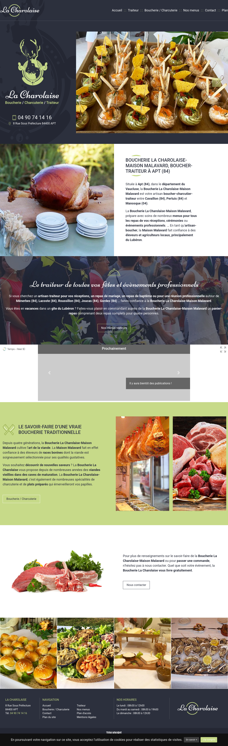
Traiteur (133, 10)
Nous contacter (136, 585)
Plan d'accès (84, 713)
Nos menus (191, 10)
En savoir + (191, 739)
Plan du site (49, 717)
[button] (87, 82)
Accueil (117, 10)
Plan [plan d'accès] (225, 10)
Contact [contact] (210, 10)
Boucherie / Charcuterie (160, 10)
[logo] (19, 10)
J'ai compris (209, 739)
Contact (46, 713)
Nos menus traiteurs (114, 328)
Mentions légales (86, 717)
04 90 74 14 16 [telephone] (35, 117)
